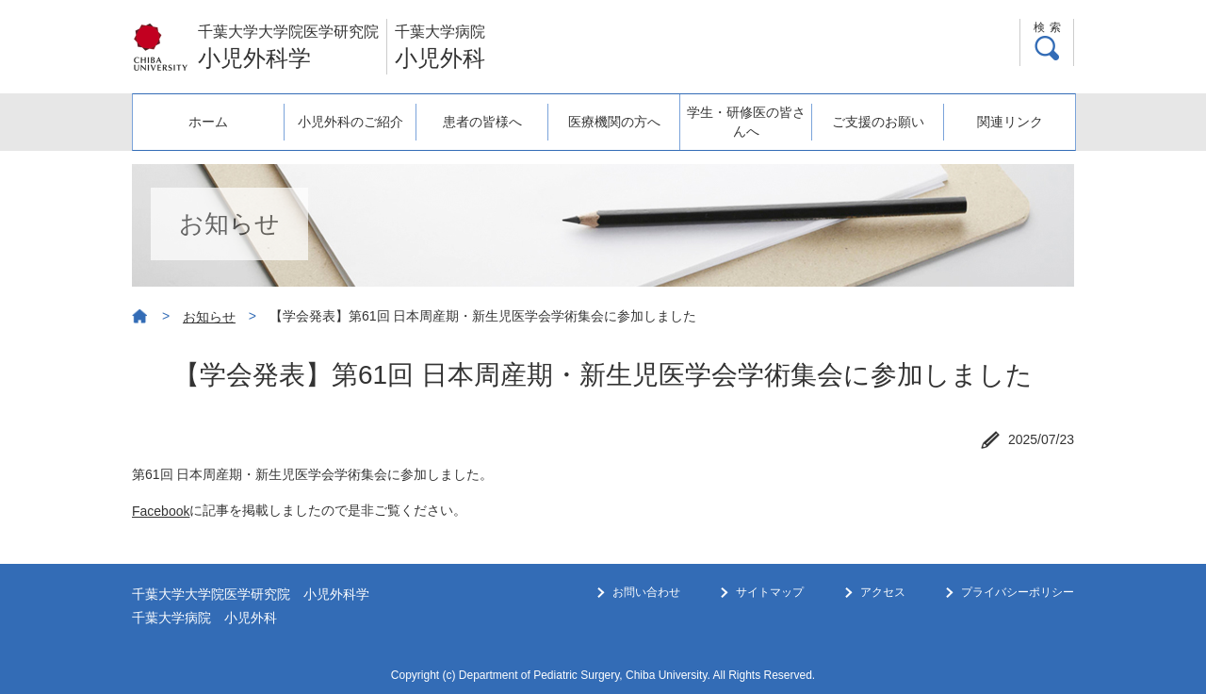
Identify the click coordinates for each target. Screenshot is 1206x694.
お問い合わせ (646, 592)
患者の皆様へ (482, 121)
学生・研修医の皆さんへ (746, 122)
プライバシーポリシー (1017, 592)
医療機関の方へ (614, 121)
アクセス (882, 592)
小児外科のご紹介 (350, 121)
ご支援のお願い (878, 121)
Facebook (160, 511)
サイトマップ (770, 592)
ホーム (208, 121)
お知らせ (209, 316)
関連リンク (1010, 121)
